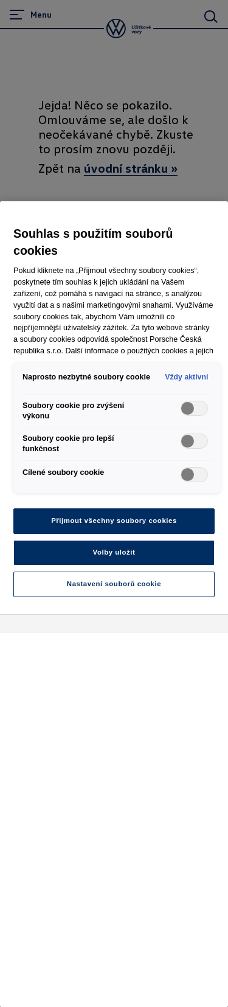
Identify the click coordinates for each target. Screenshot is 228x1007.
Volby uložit (114, 552)
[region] (114, 604)
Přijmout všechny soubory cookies (114, 520)
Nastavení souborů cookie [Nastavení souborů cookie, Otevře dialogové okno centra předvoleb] (114, 583)
